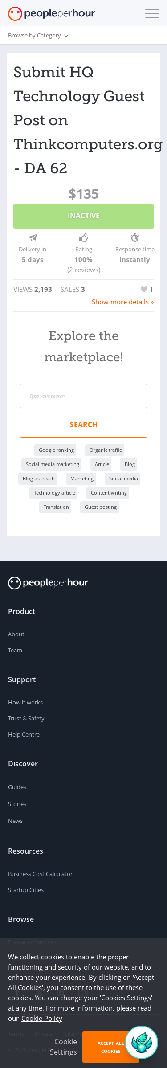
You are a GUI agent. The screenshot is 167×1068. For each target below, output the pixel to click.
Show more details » (123, 301)
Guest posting (101, 506)
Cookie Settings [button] (63, 1047)
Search (84, 425)
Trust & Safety (26, 718)
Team (15, 650)
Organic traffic (106, 449)
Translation (56, 506)
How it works (25, 702)
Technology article (54, 492)
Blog (130, 464)
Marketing (82, 478)
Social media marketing (52, 464)
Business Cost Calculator (40, 874)
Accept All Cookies (111, 1047)
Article (102, 464)
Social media (123, 478)
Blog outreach (39, 478)
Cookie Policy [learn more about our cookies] (41, 1018)
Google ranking (56, 449)
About (16, 634)
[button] (150, 13)
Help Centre (24, 734)
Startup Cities (26, 890)
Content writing (109, 492)
